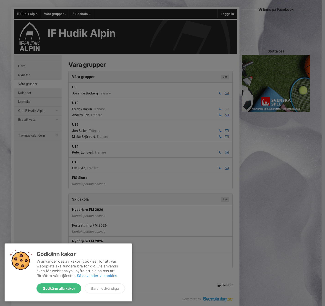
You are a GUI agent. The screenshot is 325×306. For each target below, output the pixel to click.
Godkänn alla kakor (59, 288)
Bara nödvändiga (105, 288)
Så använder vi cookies (97, 275)
